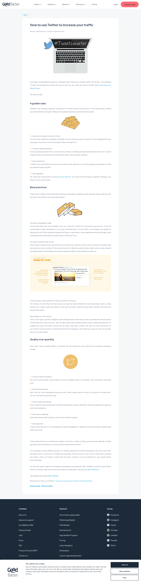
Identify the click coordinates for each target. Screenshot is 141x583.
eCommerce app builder (70, 515)
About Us (22, 515)
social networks (65, 177)
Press (21, 540)
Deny (125, 570)
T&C (20, 545)
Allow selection (124, 564)
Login (115, 4)
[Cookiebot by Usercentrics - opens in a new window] (12, 579)
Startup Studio (25, 530)
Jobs (21, 535)
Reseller (66, 4)
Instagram (113, 520)
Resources (81, 4)
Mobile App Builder (67, 520)
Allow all (125, 557)
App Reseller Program (68, 535)
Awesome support (26, 520)
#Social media (46, 486)
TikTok (111, 545)
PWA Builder (65, 525)
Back (26, 15)
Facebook (113, 515)
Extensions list (65, 530)
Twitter (111, 525)
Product (38, 4)
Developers (64, 550)
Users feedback (66, 545)
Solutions (52, 4)
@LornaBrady (54, 476)
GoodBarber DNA (26, 525)
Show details (102, 579)
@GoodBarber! (93, 469)
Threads (112, 540)
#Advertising (35, 486)
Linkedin (112, 535)
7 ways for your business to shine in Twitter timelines (73, 481)
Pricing (94, 4)
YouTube (112, 530)
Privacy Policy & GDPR (28, 550)
